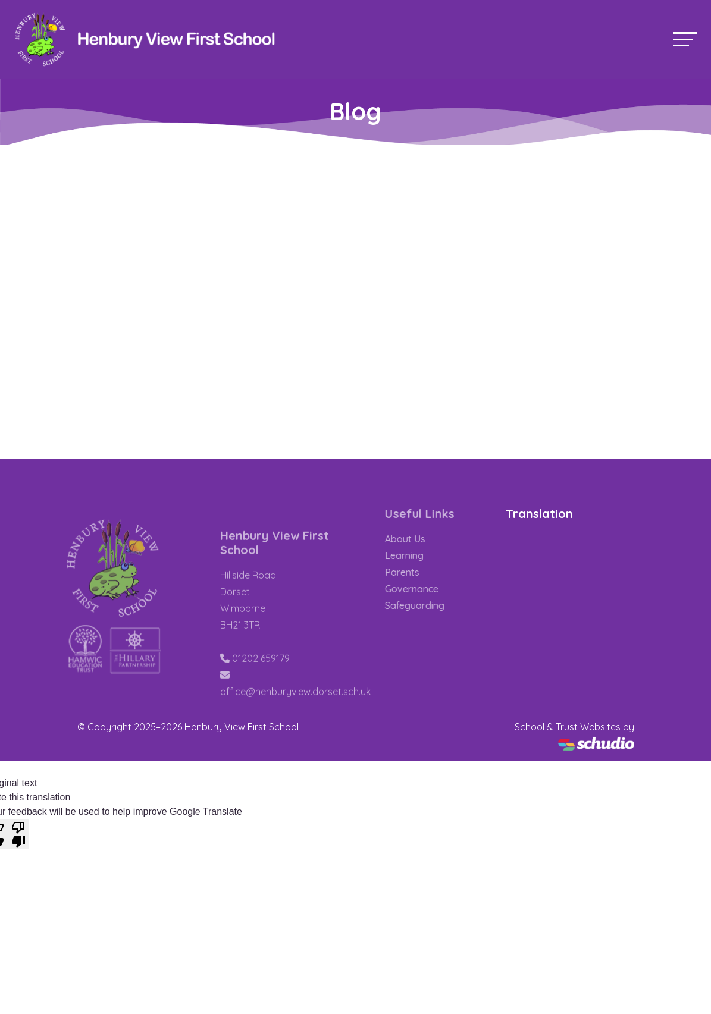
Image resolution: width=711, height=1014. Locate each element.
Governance (422, 589)
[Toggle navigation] (685, 39)
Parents (413, 572)
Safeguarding (425, 605)
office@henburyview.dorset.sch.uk (295, 703)
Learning (415, 555)
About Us (416, 539)
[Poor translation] (18, 834)
